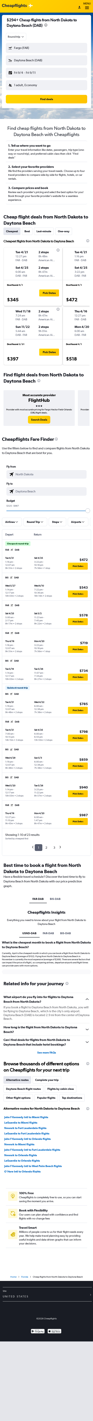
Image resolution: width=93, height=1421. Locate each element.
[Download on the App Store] (54, 1411)
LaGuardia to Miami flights (20, 1167)
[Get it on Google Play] (38, 1411)
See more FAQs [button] (46, 1097)
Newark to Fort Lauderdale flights (25, 1173)
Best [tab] (27, 231)
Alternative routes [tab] (17, 1124)
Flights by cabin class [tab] (60, 1133)
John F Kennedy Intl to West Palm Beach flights (33, 1211)
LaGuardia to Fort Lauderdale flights (26, 1178)
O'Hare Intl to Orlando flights (22, 1216)
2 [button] (46, 847)
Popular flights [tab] (46, 1142)
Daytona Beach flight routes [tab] (23, 1133)
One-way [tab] (64, 231)
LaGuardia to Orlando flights (22, 1205)
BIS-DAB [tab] (55, 898)
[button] (46, 48)
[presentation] (46, 25)
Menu (87, 6)
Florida (24, 1356)
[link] (39, 420)
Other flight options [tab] (18, 1142)
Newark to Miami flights (19, 1189)
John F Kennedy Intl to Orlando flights (27, 1183)
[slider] (87, 510)
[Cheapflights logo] (14, 6)
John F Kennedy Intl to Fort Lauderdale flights (32, 1194)
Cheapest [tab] (12, 231)
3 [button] (54, 847)
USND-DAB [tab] (29, 933)
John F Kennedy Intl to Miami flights (26, 1162)
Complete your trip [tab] (47, 1124)
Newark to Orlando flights (20, 1200)
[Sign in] (79, 7)
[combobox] (16, 37)
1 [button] (38, 847)
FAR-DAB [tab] (38, 898)
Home (13, 1356)
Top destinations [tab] (72, 1142)
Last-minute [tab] (44, 231)
